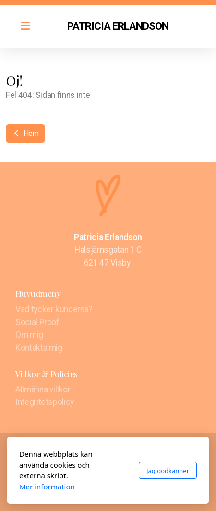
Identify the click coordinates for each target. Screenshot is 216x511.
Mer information (47, 486)
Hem (25, 133)
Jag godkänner (167, 470)
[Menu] (25, 26)
